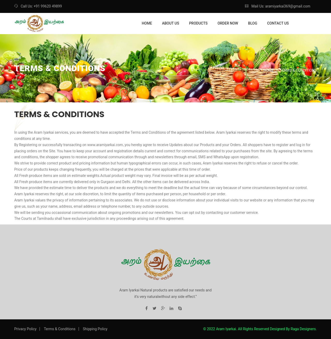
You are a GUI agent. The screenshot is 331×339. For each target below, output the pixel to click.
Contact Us (278, 23)
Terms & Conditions (60, 329)
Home (147, 23)
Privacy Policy (25, 329)
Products (198, 23)
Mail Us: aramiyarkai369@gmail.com (277, 6)
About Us (170, 23)
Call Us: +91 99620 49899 (38, 6)
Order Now (227, 23)
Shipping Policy (95, 329)
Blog (252, 23)
